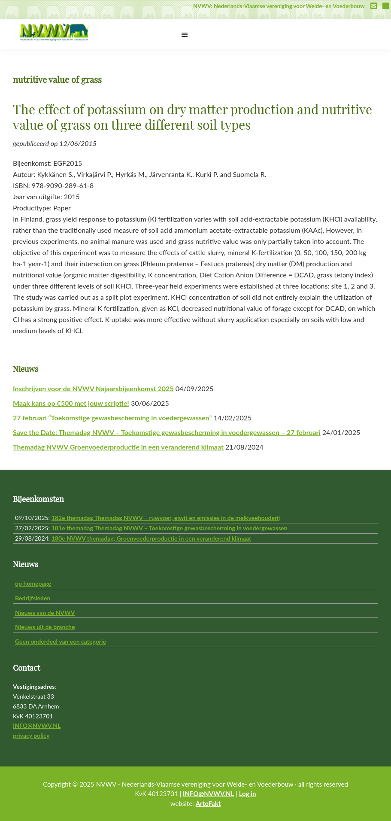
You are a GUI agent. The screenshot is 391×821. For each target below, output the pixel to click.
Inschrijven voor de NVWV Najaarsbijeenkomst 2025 (93, 388)
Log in (247, 793)
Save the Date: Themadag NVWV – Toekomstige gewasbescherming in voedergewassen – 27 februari (167, 432)
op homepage (33, 583)
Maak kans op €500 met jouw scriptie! (71, 403)
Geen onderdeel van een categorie (60, 641)
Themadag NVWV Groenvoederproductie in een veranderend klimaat (118, 447)
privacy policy (31, 735)
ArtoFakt (208, 803)
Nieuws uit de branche (45, 626)
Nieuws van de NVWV (45, 612)
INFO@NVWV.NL (37, 725)
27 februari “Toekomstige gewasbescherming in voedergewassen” (112, 418)
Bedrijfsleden (32, 598)
